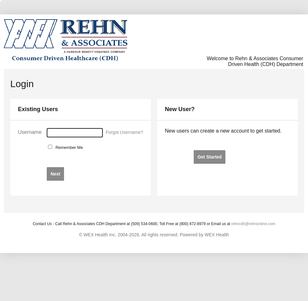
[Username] (75, 132)
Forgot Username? (124, 132)
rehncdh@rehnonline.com (253, 224)
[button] (55, 173)
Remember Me (68, 147)
